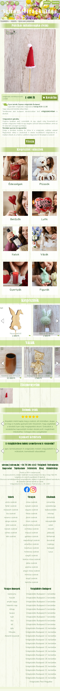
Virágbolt (41, 465)
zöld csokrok (11, 525)
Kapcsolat (7, 468)
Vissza (30, 141)
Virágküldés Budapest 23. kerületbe (41, 678)
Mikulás (12, 632)
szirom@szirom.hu (10, 465)
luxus (50, 551)
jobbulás (50, 532)
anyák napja (12, 601)
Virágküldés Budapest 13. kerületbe (41, 639)
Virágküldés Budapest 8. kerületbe (40, 620)
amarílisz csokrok (31, 544)
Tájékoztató (19, 468)
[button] (57, 321)
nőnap (12, 609)
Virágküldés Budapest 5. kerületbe (40, 609)
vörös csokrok (11, 502)
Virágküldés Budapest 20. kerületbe (41, 666)
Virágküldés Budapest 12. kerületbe (41, 636)
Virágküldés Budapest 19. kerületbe (41, 662)
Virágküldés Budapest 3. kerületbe (40, 601)
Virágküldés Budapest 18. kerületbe (41, 658)
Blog (41, 468)
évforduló (51, 517)
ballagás (50, 548)
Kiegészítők (30, 301)
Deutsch (56, 2)
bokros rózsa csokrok (31, 559)
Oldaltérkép (52, 468)
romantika (51, 502)
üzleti (50, 525)
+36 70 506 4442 (28, 465)
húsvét (12, 597)
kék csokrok (11, 536)
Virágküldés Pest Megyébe (40, 681)
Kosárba (50, 97)
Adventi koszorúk (12, 636)
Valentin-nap (12, 605)
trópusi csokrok (31, 532)
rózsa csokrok (31, 502)
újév (12, 628)
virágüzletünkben (48, 111)
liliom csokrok (31, 521)
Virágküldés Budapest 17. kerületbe (41, 655)
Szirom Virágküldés (30, 11)
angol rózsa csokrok (31, 570)
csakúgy (50, 544)
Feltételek (32, 468)
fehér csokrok (11, 506)
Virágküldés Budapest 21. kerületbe (41, 670)
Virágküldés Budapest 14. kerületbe (41, 643)
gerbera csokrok (31, 536)
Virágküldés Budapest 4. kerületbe (40, 605)
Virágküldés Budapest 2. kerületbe (40, 597)
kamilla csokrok (31, 582)
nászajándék (50, 521)
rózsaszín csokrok (11, 509)
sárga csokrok (11, 521)
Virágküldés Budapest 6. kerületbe (40, 613)
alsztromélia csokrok (31, 525)
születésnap (51, 506)
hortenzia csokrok (31, 551)
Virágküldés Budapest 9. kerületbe (40, 624)
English (47, 2)
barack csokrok (11, 529)
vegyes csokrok (31, 509)
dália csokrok (31, 563)
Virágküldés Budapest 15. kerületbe (41, 647)
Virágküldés (4, 21)
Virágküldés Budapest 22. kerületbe (41, 674)
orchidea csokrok (32, 529)
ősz (12, 620)
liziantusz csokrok (31, 548)
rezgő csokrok (31, 578)
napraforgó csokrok (31, 540)
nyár (12, 616)
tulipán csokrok (31, 506)
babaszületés (50, 509)
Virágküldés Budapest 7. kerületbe (40, 616)
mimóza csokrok (31, 574)
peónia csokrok (31, 567)
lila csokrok (11, 513)
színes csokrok (11, 532)
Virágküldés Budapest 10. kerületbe (41, 628)
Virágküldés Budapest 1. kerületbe (40, 594)
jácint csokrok (31, 517)
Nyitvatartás (52, 465)
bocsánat (51, 540)
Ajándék (14, 21)
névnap (51, 513)
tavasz (12, 613)
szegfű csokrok (31, 555)
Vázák (30, 343)
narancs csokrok (11, 517)
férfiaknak (51, 536)
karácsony (12, 594)
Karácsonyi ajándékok (26, 21)
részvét (51, 529)
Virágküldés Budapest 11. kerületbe (41, 632)
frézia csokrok (31, 513)
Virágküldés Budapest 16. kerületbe (41, 651)
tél (12, 624)
